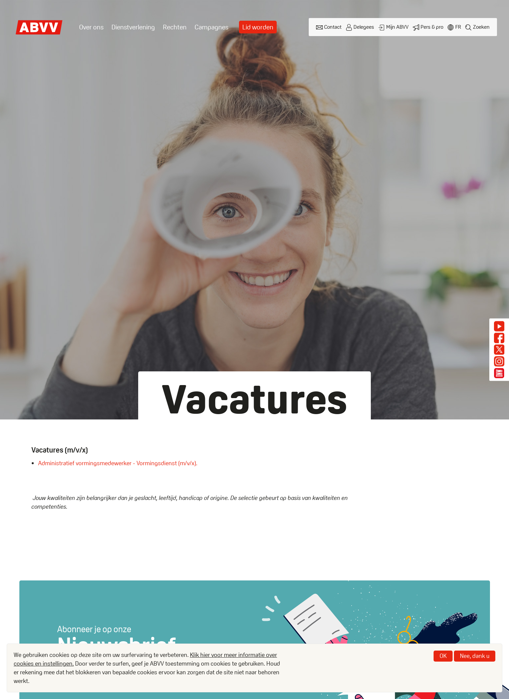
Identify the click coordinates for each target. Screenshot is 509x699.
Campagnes (211, 27)
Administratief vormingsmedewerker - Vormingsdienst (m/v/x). (117, 463)
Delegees (363, 26)
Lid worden (257, 27)
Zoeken (481, 26)
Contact (332, 26)
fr (458, 26)
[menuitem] (91, 27)
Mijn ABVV (397, 26)
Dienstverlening (133, 27)
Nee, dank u (474, 656)
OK (443, 656)
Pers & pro (432, 26)
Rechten (175, 27)
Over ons (91, 27)
